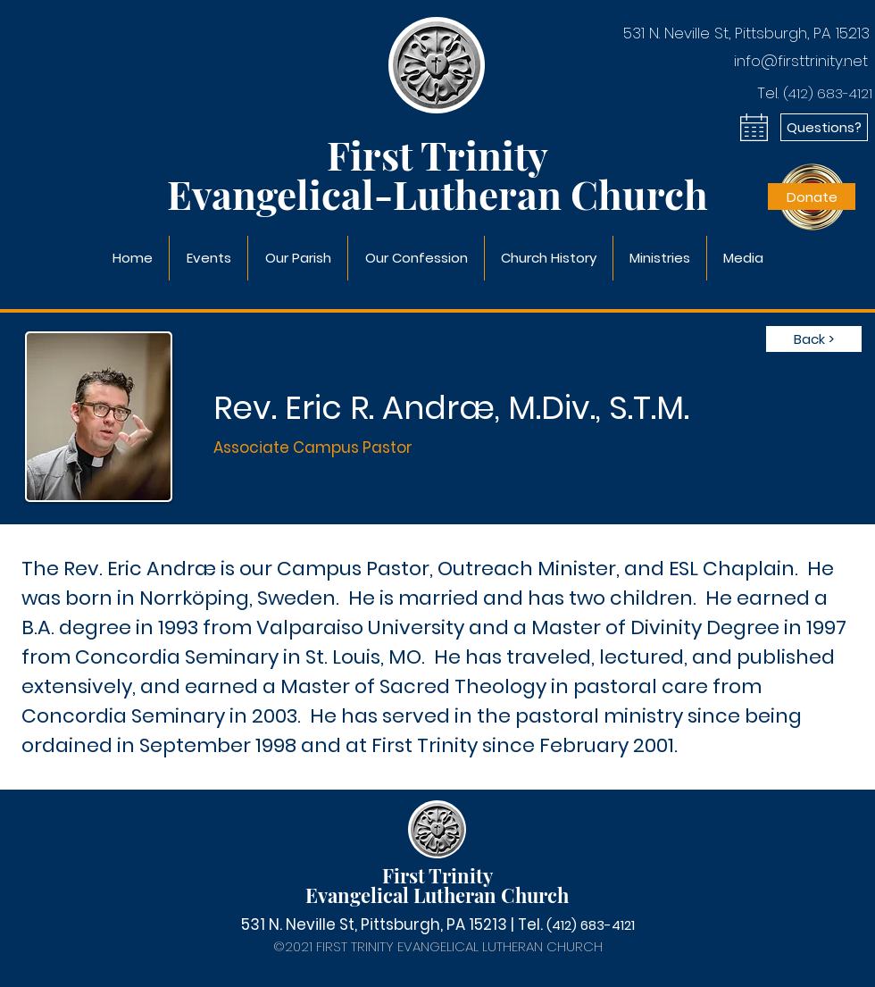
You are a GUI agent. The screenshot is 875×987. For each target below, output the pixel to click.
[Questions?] (824, 127)
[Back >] (813, 339)
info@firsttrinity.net (801, 60)
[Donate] (811, 196)
